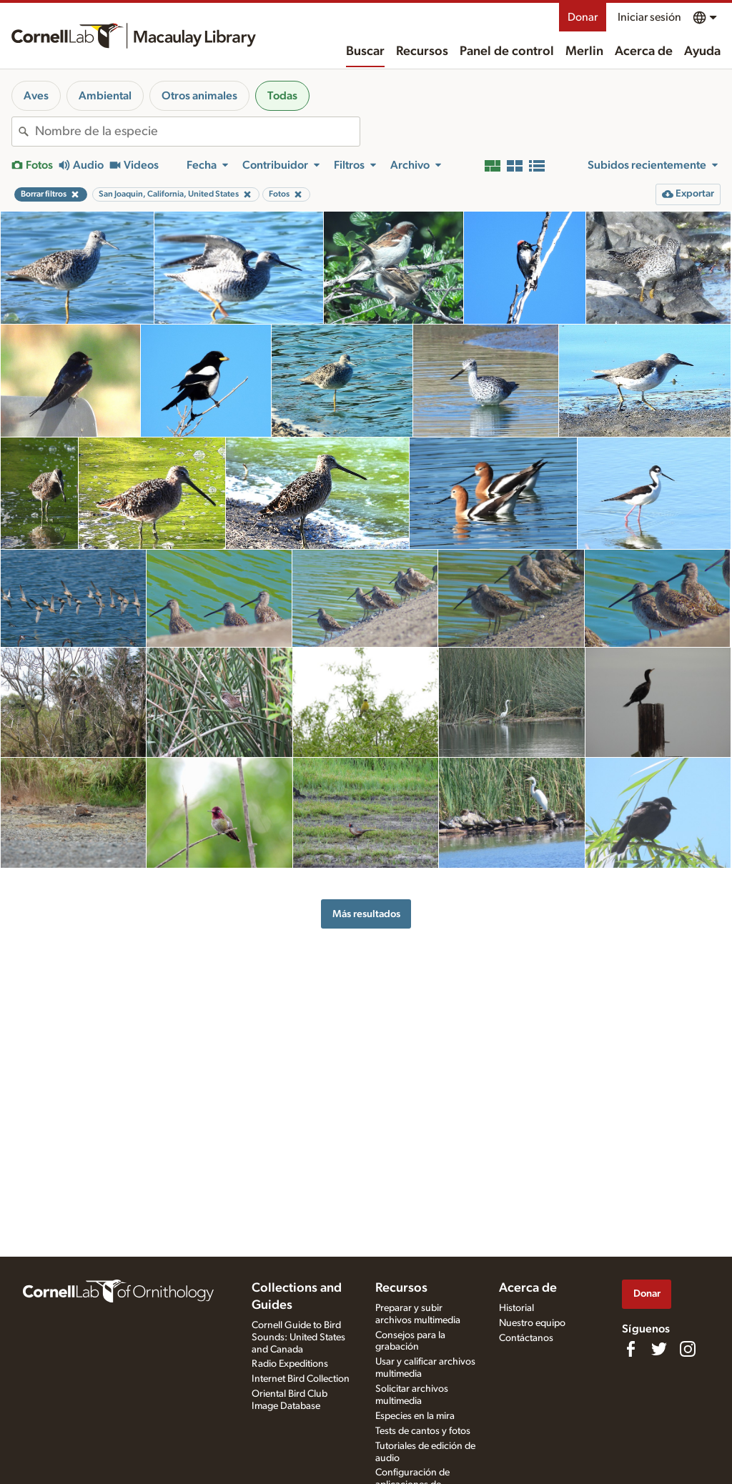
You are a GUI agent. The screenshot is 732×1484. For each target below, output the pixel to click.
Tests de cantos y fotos (422, 1431)
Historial (516, 1308)
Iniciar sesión (649, 17)
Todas (282, 96)
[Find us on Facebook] (630, 1348)
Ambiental (105, 96)
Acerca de (644, 51)
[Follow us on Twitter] (659, 1348)
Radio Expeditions (290, 1364)
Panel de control (507, 51)
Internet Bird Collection (301, 1379)
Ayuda (702, 51)
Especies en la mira (415, 1416)
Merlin (584, 51)
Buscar (365, 51)
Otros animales (199, 96)
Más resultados (366, 914)
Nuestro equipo (532, 1323)
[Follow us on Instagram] (687, 1348)
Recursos (422, 51)
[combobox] (197, 131)
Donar (583, 17)
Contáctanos (526, 1338)
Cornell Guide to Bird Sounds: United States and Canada (298, 1337)
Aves (36, 96)
